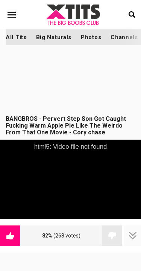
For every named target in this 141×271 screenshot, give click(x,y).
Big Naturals (53, 37)
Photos (91, 37)
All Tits (16, 37)
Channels (124, 37)
